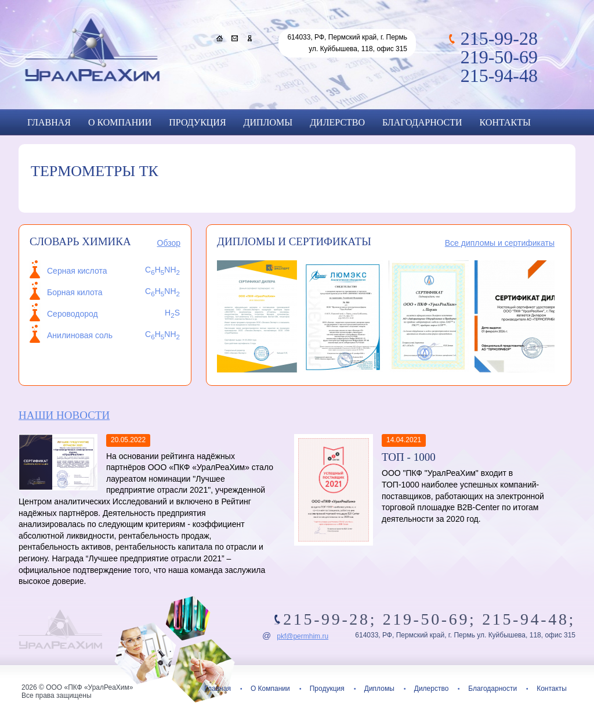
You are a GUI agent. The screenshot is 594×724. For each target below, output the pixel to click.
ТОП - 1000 (409, 457)
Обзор (168, 243)
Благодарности (422, 122)
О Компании (119, 122)
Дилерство (337, 122)
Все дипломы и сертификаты (500, 243)
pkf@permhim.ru (302, 636)
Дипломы (268, 122)
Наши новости (64, 415)
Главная (49, 122)
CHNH (162, 334)
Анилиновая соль (80, 335)
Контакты (505, 122)
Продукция (197, 122)
